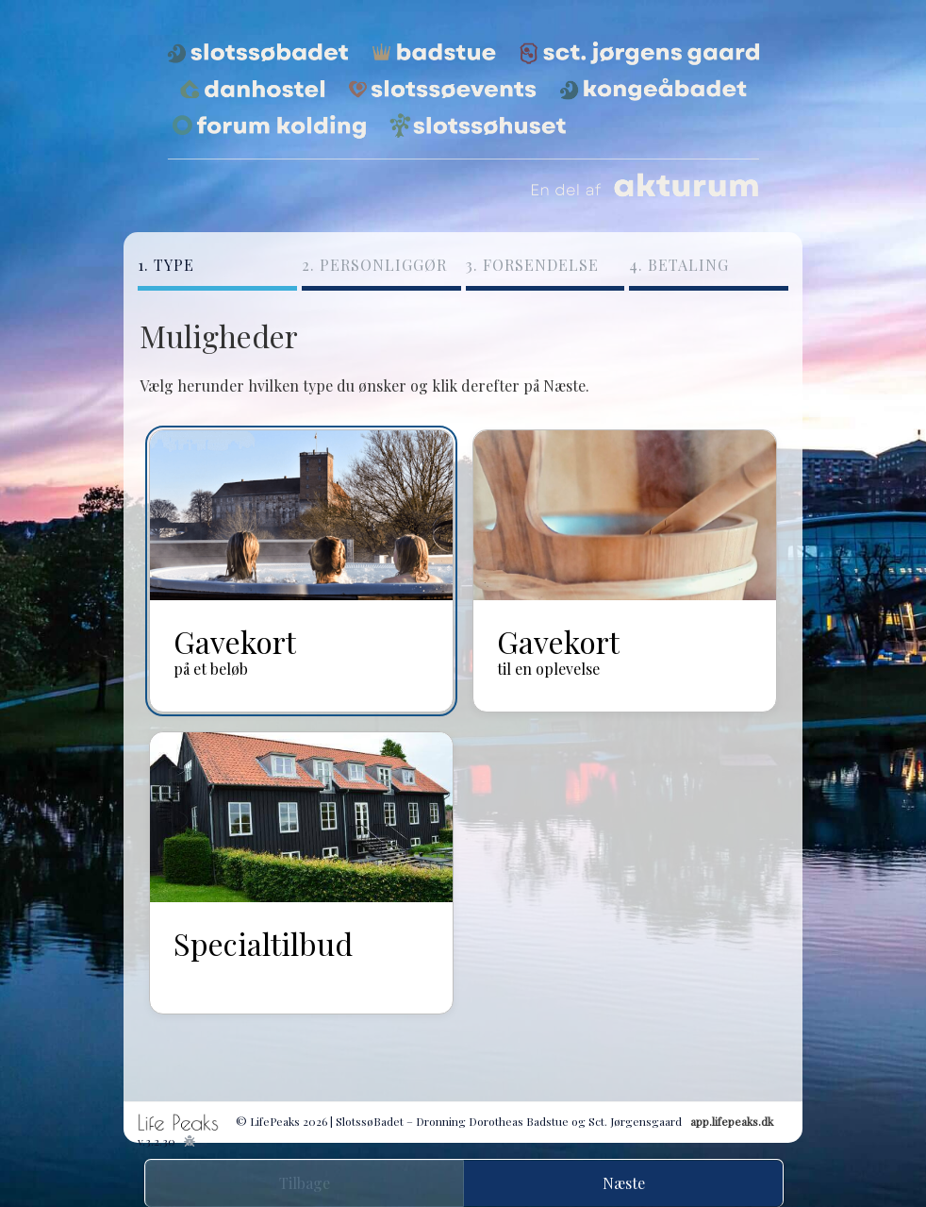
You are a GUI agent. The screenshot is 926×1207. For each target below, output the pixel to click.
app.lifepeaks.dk (731, 1121)
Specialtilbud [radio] (263, 942)
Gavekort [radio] (235, 650)
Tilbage (304, 1183)
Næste (624, 1183)
